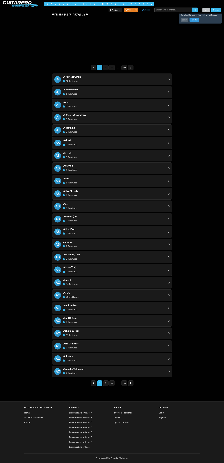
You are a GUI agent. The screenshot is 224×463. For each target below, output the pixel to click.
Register (194, 20)
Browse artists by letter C (80, 422)
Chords (146, 10)
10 (124, 67)
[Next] (130, 67)
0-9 (46, 4)
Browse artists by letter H (80, 447)
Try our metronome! (123, 413)
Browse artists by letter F (80, 437)
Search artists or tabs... (34, 417)
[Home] (20, 4)
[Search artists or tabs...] (173, 10)
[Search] (195, 10)
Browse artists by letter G (80, 442)
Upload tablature (121, 422)
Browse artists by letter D (80, 427)
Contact (27, 422)
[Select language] (115, 10)
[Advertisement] (112, 40)
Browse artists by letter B (80, 417)
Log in (184, 20)
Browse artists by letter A (80, 413)
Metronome (131, 10)
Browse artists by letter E (80, 432)
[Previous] (93, 67)
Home (27, 413)
